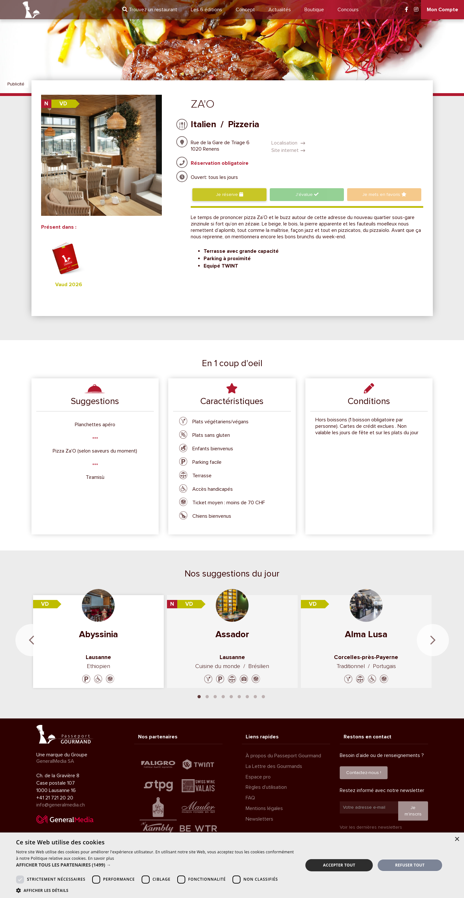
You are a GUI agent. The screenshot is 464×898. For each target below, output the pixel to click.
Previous (31, 640)
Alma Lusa (366, 634)
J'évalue (307, 194)
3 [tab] (215, 696)
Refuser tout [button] (410, 865)
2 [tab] (207, 696)
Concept (245, 9)
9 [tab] (263, 696)
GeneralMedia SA (55, 761)
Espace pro (258, 777)
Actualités (279, 9)
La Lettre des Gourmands (274, 766)
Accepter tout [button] (339, 865)
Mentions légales (264, 808)
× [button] (456, 839)
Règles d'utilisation (266, 787)
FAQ (250, 798)
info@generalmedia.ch (60, 805)
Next (433, 640)
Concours (348, 9)
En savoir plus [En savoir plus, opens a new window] (101, 858)
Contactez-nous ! (363, 772)
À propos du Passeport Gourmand (283, 756)
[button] (155, 865)
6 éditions (206, 9)
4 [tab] (223, 696)
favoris (384, 194)
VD (63, 103)
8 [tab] (255, 696)
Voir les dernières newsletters (371, 827)
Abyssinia (98, 634)
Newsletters (259, 819)
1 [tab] (199, 696)
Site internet (288, 150)
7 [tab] (247, 696)
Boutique (314, 9)
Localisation (288, 143)
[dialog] (232, 865)
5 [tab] (231, 696)
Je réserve (229, 194)
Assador (232, 634)
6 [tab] (239, 696)
